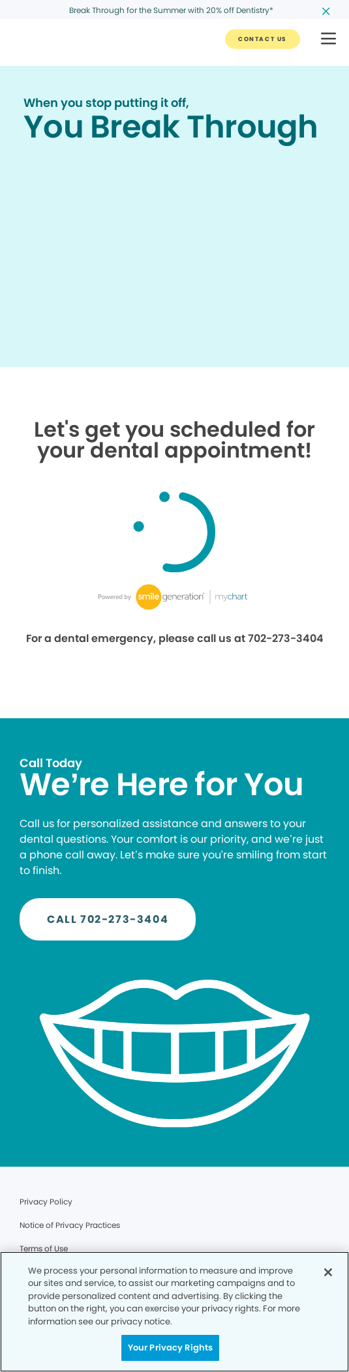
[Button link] (262, 39)
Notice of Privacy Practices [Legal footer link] (70, 1225)
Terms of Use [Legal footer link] (44, 1248)
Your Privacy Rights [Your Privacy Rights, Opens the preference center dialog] (170, 1347)
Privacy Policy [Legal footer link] (46, 1201)
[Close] (328, 1272)
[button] (328, 39)
